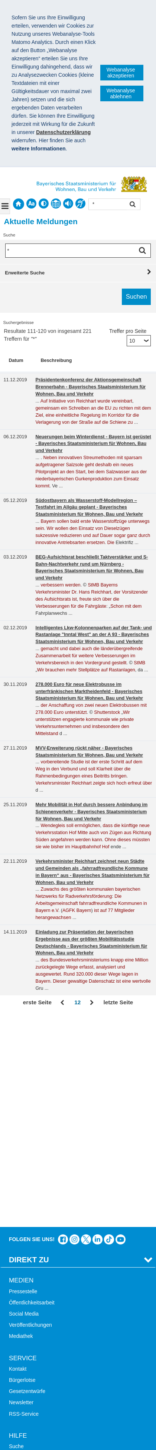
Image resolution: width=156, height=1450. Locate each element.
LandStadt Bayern (30, 1313)
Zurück (62, 1003)
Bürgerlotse (22, 1170)
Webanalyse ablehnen (121, 93)
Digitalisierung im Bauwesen (41, 1324)
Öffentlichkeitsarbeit (32, 1092)
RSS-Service (24, 1203)
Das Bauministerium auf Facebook (63, 1029)
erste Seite (37, 1002)
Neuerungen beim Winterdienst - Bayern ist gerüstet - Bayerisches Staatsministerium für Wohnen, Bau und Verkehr (93, 444)
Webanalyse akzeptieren (121, 73)
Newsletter (21, 1192)
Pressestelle (23, 1081)
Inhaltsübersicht (27, 1258)
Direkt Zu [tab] (29, 1049)
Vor (91, 1003)
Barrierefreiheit (26, 1269)
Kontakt (17, 1158)
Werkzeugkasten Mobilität (38, 1358)
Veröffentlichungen (30, 1114)
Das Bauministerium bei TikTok (109, 1029)
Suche (16, 1235)
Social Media (24, 1103)
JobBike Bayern (27, 1347)
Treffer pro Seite (127, 331)
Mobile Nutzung (27, 1281)
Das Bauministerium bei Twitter (86, 1029)
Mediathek (21, 1126)
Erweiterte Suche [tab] (25, 273)
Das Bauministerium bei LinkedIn (97, 1029)
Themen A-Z (23, 1247)
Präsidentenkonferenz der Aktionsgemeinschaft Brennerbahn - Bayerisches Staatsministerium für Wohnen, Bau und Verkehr (91, 387)
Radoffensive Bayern (33, 1336)
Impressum (25, 1394)
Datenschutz (65, 1394)
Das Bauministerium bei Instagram (74, 1029)
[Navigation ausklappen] (5, 206)
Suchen (132, 205)
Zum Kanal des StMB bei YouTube (121, 1029)
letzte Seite (118, 1002)
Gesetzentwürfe (27, 1181)
